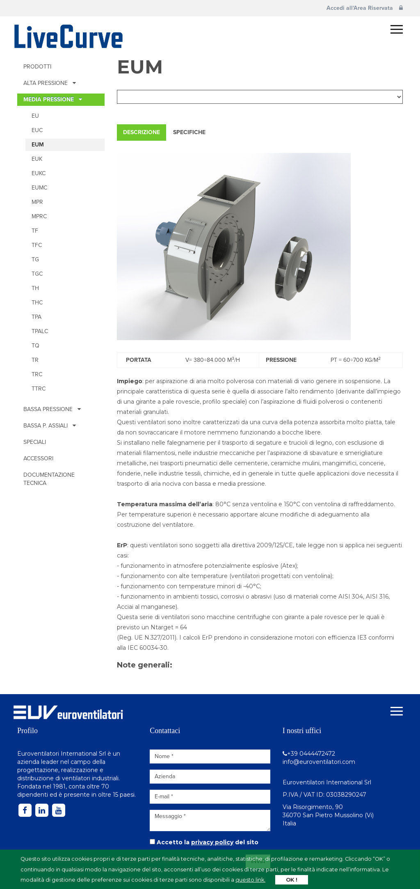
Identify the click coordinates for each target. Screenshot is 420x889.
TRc (37, 374)
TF (35, 230)
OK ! (291, 880)
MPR (37, 202)
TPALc (40, 331)
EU (35, 115)
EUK (37, 158)
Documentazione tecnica (49, 479)
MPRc (39, 216)
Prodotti (37, 66)
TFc (37, 245)
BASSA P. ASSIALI (49, 425)
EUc (37, 130)
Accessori (38, 458)
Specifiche (189, 132)
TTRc (39, 388)
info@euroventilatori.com (319, 762)
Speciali (34, 442)
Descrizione (141, 132)
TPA (36, 316)
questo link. (250, 880)
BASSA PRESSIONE (52, 409)
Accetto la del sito (207, 842)
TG (35, 259)
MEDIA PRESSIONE (52, 99)
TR (35, 360)
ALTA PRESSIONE (49, 83)
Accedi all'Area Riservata (364, 8)
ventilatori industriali (90, 778)
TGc (37, 273)
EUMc (39, 187)
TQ (35, 345)
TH (35, 288)
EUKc (39, 173)
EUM (38, 144)
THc (37, 302)
